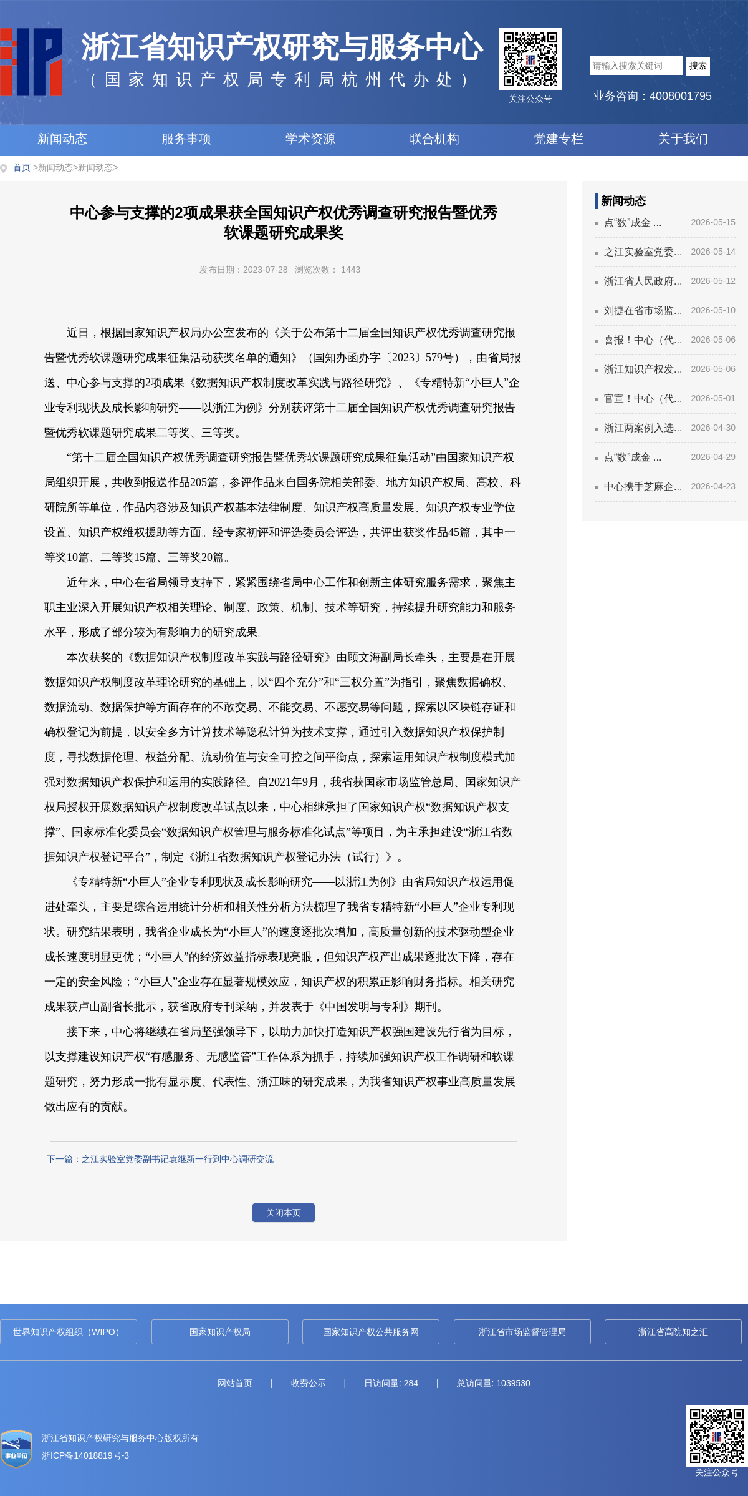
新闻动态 (62, 138)
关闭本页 (283, 1213)
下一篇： (160, 1159)
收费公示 (308, 1383)
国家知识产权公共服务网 (371, 1332)
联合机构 (434, 138)
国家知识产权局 (220, 1332)
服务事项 (186, 138)
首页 (22, 167)
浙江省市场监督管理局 (522, 1332)
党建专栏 (558, 138)
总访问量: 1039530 (493, 1383)
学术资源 (310, 138)
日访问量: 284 (391, 1383)
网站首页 (235, 1383)
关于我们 (683, 138)
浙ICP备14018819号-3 (85, 1455)
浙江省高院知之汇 (673, 1332)
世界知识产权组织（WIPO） (68, 1332)
